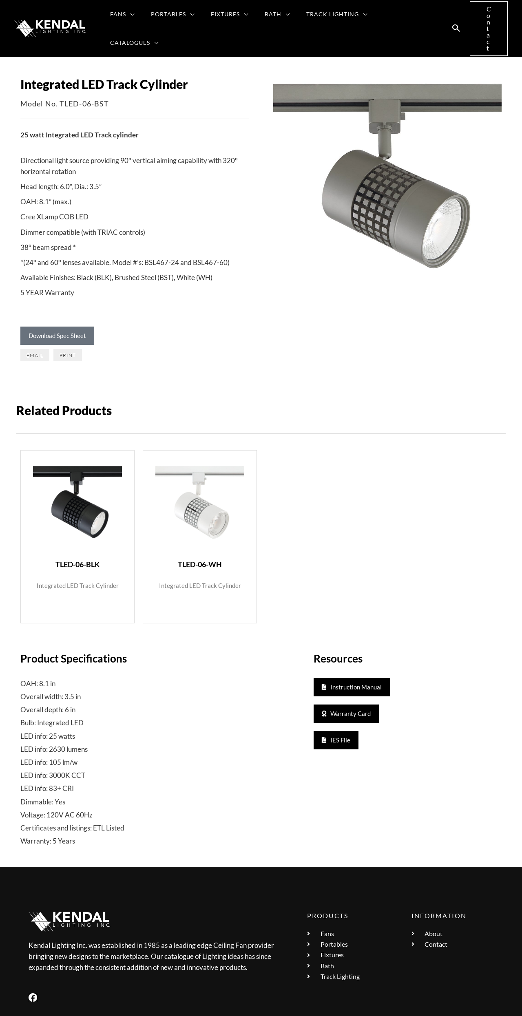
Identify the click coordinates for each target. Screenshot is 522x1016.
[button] (132, 15)
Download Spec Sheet (57, 310)
